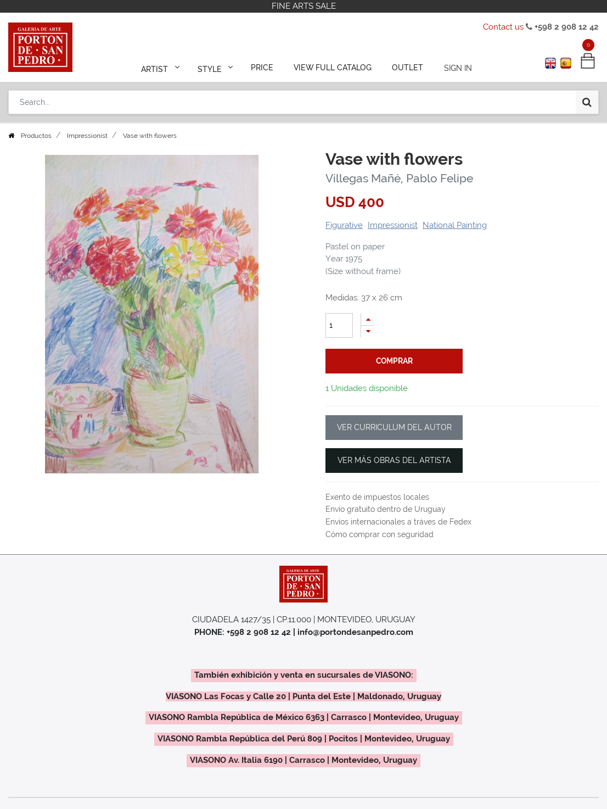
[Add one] (367, 319)
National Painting (455, 225)
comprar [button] (394, 360)
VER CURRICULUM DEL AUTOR (394, 427)
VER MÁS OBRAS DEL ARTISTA (394, 460)
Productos (36, 136)
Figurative (344, 225)
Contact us (503, 27)
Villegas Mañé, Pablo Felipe (399, 178)
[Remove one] (367, 331)
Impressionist (87, 136)
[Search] (587, 99)
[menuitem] (263, 67)
